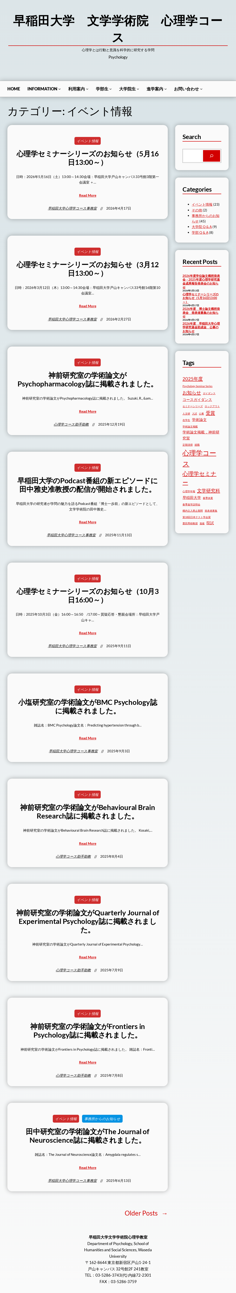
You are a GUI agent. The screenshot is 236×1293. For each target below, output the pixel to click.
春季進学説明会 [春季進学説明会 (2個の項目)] (191, 504)
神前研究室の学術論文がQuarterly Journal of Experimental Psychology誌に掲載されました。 (87, 921)
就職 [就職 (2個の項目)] (197, 444)
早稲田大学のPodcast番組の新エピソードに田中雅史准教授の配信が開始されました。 (87, 484)
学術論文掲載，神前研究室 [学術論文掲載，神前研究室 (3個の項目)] (201, 435)
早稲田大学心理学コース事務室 (72, 208)
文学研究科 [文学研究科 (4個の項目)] (208, 490)
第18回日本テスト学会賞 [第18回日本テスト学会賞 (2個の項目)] (197, 517)
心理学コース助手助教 (71, 424)
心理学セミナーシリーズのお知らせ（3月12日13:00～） (88, 268)
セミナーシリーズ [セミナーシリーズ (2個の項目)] (193, 406)
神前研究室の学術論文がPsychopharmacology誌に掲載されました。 (88, 379)
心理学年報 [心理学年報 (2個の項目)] (189, 491)
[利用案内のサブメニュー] (87, 89)
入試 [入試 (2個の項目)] (194, 413)
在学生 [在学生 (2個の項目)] (186, 419)
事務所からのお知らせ (102, 1119)
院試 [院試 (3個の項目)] (210, 523)
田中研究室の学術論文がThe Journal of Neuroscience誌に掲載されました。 (87, 1135)
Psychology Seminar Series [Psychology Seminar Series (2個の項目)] (197, 386)
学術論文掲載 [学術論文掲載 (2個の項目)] (190, 426)
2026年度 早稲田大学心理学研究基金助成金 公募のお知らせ (201, 327)
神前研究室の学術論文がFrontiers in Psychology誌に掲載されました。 (87, 1030)
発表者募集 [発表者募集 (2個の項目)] (211, 510)
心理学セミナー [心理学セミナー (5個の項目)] (199, 478)
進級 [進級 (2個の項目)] (202, 523)
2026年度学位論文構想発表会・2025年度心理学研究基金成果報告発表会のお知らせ (201, 281)
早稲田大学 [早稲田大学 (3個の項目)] (192, 497)
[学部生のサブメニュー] (110, 89)
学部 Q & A (200, 232)
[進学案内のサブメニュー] (165, 89)
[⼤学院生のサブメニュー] (138, 89)
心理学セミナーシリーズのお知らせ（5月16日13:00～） (88, 157)
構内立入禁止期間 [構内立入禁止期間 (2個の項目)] (193, 510)
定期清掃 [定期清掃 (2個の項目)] (188, 444)
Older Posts (146, 1213)
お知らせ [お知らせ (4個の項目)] (192, 392)
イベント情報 (87, 141)
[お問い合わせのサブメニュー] (201, 89)
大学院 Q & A (202, 227)
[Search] (211, 156)
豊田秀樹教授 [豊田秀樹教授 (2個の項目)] (190, 523)
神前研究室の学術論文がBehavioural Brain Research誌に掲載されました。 (87, 811)
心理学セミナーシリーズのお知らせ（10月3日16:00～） (88, 595)
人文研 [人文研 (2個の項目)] (186, 413)
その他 (197, 210)
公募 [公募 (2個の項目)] (201, 413)
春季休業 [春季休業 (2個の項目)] (208, 497)
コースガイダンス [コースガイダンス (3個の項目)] (197, 399)
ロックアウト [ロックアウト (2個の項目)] (212, 406)
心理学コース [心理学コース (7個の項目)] (199, 458)
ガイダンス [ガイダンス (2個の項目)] (209, 393)
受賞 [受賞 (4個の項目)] (210, 412)
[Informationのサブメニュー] (59, 89)
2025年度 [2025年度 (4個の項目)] (193, 378)
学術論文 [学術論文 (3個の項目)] (199, 419)
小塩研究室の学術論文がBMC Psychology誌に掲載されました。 (87, 706)
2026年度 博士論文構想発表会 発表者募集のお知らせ (201, 312)
